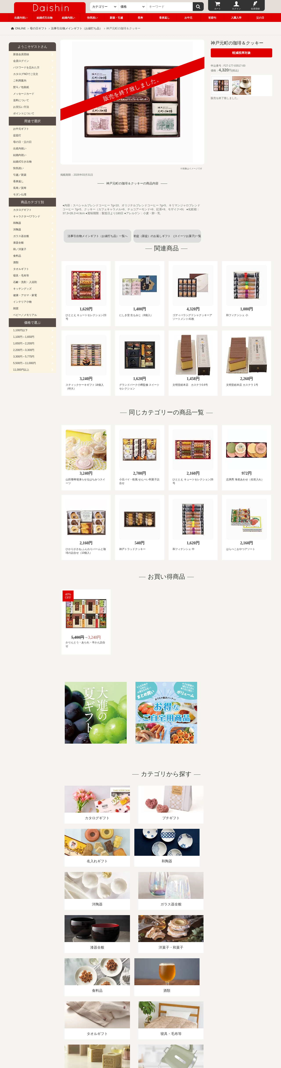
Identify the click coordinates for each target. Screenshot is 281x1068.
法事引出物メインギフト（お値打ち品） (76, 28)
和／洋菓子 (19, 249)
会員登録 (255, 8)
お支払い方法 (21, 106)
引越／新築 (19, 174)
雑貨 (15, 308)
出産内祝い (20, 17)
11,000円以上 (21, 369)
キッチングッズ (22, 288)
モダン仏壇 (19, 194)
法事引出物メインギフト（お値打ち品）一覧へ (98, 236)
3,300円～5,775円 (23, 356)
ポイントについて (23, 113)
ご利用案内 (19, 80)
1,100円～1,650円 (23, 336)
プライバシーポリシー (138, 1017)
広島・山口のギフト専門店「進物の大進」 (140, 1041)
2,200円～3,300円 (23, 350)
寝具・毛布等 (21, 275)
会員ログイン (21, 60)
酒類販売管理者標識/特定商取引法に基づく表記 (86, 1017)
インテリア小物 (22, 301)
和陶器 (17, 223)
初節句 (212, 17)
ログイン (236, 8)
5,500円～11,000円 (24, 363)
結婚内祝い (68, 17)
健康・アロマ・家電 (25, 295)
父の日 (260, 17)
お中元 (188, 17)
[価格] (132, 6)
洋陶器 (17, 229)
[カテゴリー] (104, 6)
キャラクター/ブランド (26, 216)
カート (217, 8)
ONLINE (20, 28)
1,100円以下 (20, 330)
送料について (21, 100)
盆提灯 (17, 135)
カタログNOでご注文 (25, 74)
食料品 (17, 255)
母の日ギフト (38, 28)
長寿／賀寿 (19, 187)
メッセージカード (23, 93)
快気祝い (92, 17)
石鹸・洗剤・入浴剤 (25, 282)
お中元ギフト (21, 128)
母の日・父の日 (22, 141)
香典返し (164, 17)
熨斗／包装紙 (21, 87)
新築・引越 (116, 17)
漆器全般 (18, 242)
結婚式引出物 (44, 17)
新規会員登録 (21, 54)
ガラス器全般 (21, 236)
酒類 (15, 262)
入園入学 (236, 17)
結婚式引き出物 (22, 161)
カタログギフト (22, 209)
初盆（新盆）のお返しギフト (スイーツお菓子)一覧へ (167, 238)
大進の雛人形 (140, 1046)
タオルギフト (21, 269)
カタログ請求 (167, 1017)
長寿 (140, 17)
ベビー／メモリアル (25, 315)
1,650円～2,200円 (23, 343)
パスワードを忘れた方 (26, 67)
